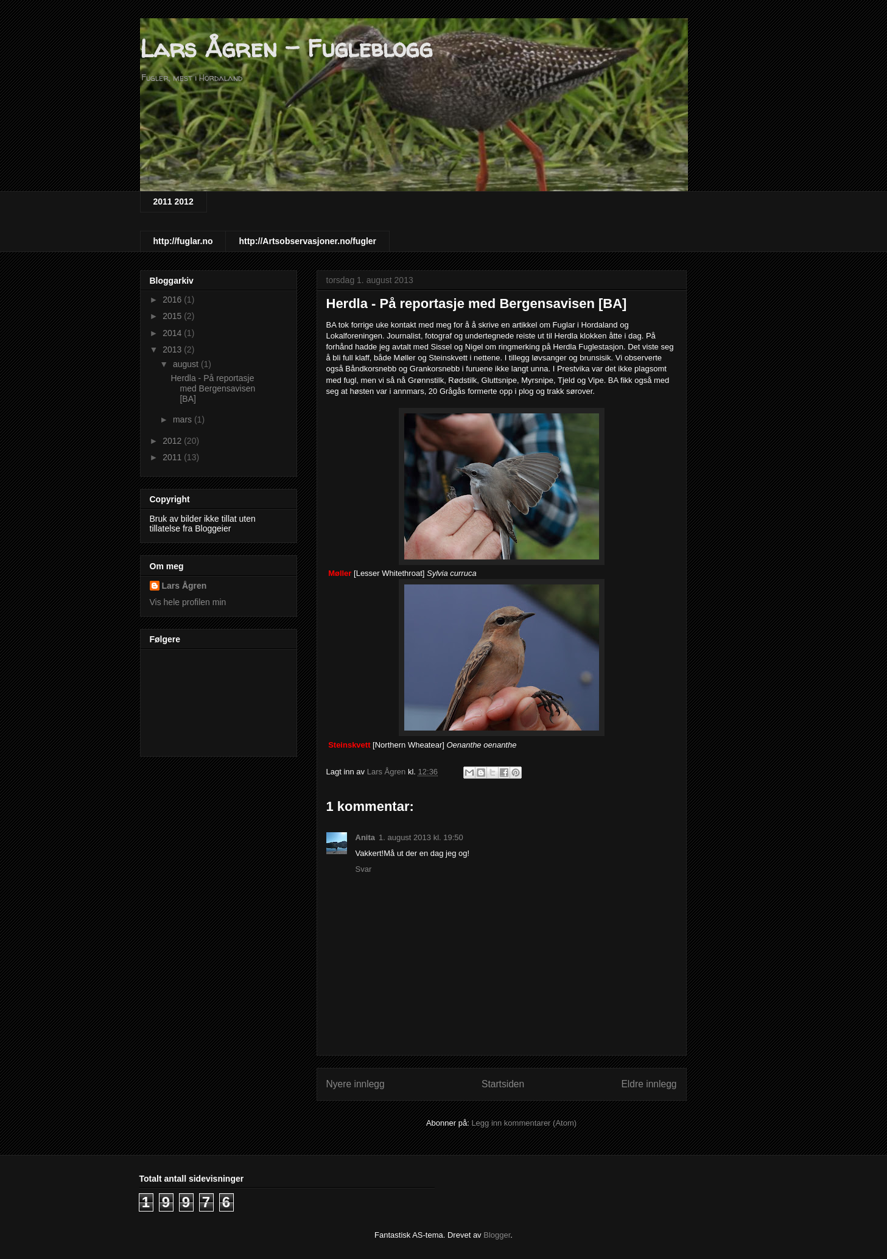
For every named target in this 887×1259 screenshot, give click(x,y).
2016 (173, 299)
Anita (366, 837)
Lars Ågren (184, 586)
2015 (173, 316)
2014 (173, 333)
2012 (173, 441)
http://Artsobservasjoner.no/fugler (307, 241)
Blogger (496, 1235)
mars (183, 419)
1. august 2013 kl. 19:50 (421, 837)
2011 (173, 457)
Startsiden (503, 1084)
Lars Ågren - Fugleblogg (286, 48)
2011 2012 (173, 201)
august (187, 364)
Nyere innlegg (355, 1084)
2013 (173, 349)
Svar (364, 869)
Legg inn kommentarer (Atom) (524, 1122)
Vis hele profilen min (188, 602)
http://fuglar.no (183, 241)
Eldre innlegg (648, 1084)
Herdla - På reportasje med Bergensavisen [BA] (212, 388)
